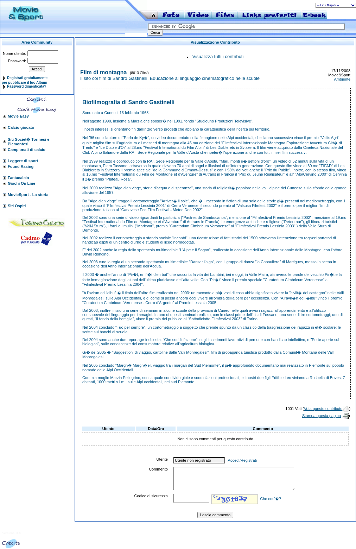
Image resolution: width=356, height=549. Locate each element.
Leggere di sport (23, 161)
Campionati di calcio (26, 149)
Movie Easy (18, 116)
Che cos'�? (270, 499)
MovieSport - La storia (28, 195)
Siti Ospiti (17, 206)
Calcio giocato (21, 127)
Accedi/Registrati (242, 460)
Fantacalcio (18, 178)
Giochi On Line (21, 183)
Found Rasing (20, 166)
